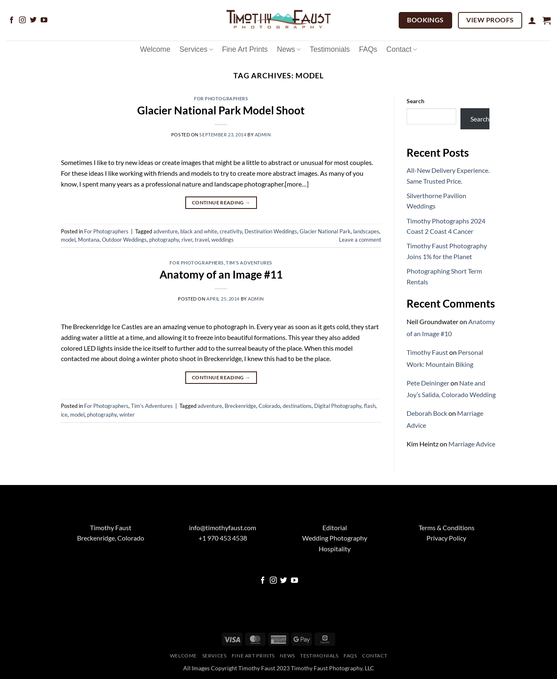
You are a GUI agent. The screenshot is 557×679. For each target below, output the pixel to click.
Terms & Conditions (447, 527)
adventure (165, 231)
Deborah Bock (427, 413)
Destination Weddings (271, 231)
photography (164, 239)
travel (202, 239)
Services (196, 49)
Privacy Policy (446, 538)
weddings (222, 239)
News (288, 49)
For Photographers (221, 98)
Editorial (334, 527)
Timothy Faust (427, 352)
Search (415, 100)
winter (127, 414)
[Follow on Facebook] (11, 20)
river (187, 239)
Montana (88, 239)
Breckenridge (240, 406)
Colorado (269, 406)
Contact (401, 49)
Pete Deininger (428, 383)
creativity (231, 231)
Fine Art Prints (245, 49)
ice (64, 414)
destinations (297, 406)
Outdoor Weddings (124, 239)
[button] (532, 20)
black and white (198, 231)
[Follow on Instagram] (22, 20)
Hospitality (335, 549)
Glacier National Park (325, 231)
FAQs (368, 49)
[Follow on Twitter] (33, 20)
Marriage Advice (471, 444)
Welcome (155, 49)
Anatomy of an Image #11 (221, 274)
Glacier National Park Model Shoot (221, 110)
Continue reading (221, 202)
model (68, 239)
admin (263, 134)
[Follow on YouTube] (44, 20)
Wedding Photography (334, 538)
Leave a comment (360, 239)
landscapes (366, 231)
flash (369, 406)
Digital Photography (337, 406)
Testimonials (330, 49)
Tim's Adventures (249, 262)
